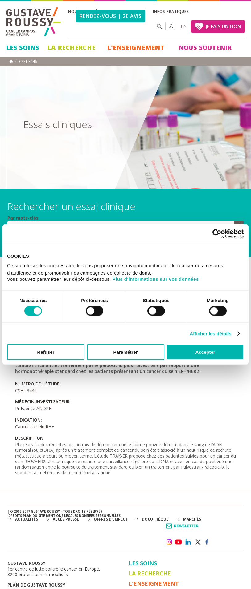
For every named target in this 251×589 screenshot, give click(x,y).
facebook (207, 542)
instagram (169, 542)
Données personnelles (100, 516)
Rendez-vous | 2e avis (111, 16)
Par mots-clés (23, 218)
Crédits (15, 516)
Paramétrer (125, 352)
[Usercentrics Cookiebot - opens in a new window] (217, 233)
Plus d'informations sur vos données (156, 279)
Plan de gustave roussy (36, 585)
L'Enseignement (136, 47)
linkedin (188, 542)
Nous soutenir (205, 47)
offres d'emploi (110, 519)
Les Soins (22, 47)
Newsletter (183, 529)
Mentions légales (62, 516)
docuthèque (155, 519)
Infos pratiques (171, 11)
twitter (197, 542)
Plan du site (34, 516)
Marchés (192, 519)
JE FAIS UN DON (223, 26)
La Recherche (71, 47)
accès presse (66, 519)
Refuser (46, 352)
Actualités (26, 519)
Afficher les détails (210, 333)
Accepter (205, 352)
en (184, 26)
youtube (178, 542)
